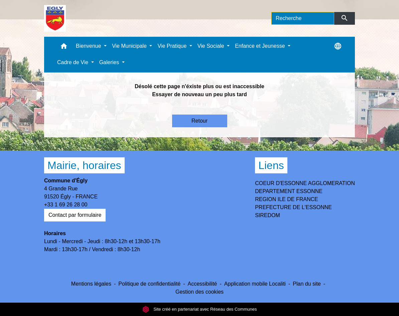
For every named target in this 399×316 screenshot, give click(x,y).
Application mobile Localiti (255, 284)
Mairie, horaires (84, 165)
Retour (199, 121)
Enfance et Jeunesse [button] (260, 46)
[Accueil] (55, 18)
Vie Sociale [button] (211, 46)
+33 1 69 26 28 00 (65, 204)
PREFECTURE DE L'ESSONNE (293, 207)
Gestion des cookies (199, 292)
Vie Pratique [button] (172, 46)
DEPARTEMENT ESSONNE (288, 191)
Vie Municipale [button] (130, 46)
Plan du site (307, 284)
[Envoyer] (344, 18)
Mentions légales (91, 284)
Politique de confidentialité (149, 284)
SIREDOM (267, 215)
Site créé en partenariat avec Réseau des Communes (199, 309)
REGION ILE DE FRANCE (286, 199)
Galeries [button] (110, 62)
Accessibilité (202, 284)
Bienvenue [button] (89, 46)
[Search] (302, 18)
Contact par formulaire (74, 215)
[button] (63, 47)
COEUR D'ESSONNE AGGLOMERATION (305, 183)
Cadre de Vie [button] (73, 62)
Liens (271, 165)
